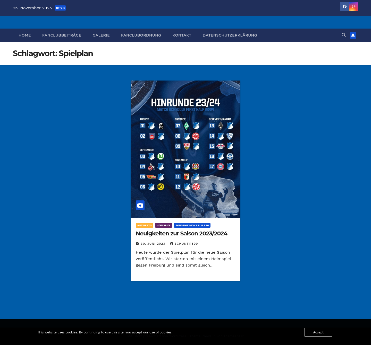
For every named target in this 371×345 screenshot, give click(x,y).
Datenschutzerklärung (230, 35)
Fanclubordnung (141, 35)
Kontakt (181, 35)
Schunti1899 (184, 243)
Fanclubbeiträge (61, 35)
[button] (344, 35)
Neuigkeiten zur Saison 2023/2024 (181, 233)
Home (25, 35)
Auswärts (144, 225)
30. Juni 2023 (154, 243)
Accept (318, 332)
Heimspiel (164, 225)
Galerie (101, 35)
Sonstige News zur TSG (192, 225)
